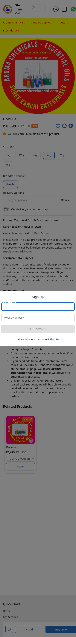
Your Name (9, 302)
